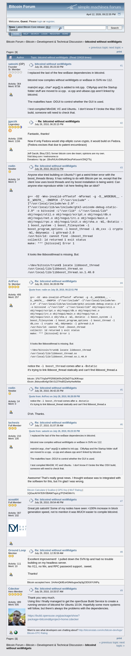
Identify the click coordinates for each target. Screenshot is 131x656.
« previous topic (98, 47)
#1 (121, 65)
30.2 (48, 27)
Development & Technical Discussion (60, 41)
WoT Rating (76, 490)
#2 (121, 123)
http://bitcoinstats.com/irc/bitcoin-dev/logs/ (100, 630)
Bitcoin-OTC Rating (37, 633)
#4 (121, 283)
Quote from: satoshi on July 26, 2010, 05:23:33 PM (54, 431)
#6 (121, 424)
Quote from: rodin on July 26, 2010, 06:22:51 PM (53, 290)
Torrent (13, 29)
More (65, 34)
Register (55, 34)
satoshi (13, 64)
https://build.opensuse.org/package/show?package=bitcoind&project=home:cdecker (54, 617)
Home (16, 34)
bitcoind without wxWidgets (103, 41)
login (40, 21)
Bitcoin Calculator (36, 490)
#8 (121, 552)
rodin (11, 166)
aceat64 (13, 499)
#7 (121, 501)
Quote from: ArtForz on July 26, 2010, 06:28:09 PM (54, 396)
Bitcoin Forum (14, 41)
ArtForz (13, 281)
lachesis (13, 422)
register (50, 21)
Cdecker (13, 588)
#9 (121, 590)
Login (44, 34)
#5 (121, 389)
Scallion (52, 490)
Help (25, 34)
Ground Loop (17, 550)
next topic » (116, 47)
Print (119, 51)
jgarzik (12, 121)
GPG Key (62, 490)
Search (35, 34)
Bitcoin (30, 41)
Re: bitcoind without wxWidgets (59, 121)
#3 (121, 167)
